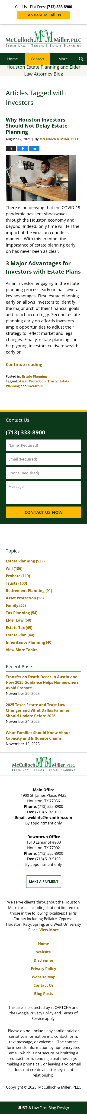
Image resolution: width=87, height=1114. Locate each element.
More (63, 58)
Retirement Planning (29, 590)
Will (14, 568)
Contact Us (43, 985)
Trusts (16, 583)
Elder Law (18, 620)
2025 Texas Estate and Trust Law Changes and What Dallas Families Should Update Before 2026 (38, 710)
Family (16, 605)
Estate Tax (19, 627)
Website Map (43, 977)
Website (43, 952)
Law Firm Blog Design (43, 1107)
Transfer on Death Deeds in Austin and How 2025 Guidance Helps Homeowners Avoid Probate (42, 682)
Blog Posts (43, 993)
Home (12, 58)
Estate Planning (34, 376)
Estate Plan (20, 635)
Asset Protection (25, 598)
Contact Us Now (43, 512)
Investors (35, 386)
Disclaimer (43, 960)
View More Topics (22, 649)
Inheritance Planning (29, 642)
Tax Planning (21, 612)
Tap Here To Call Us (43, 15)
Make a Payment (43, 881)
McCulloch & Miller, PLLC (59, 1087)
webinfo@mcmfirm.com (50, 817)
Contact (38, 58)
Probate (18, 575)
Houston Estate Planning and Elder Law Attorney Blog (43, 38)
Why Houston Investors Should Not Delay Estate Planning (37, 125)
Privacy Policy (43, 968)
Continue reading (24, 364)
